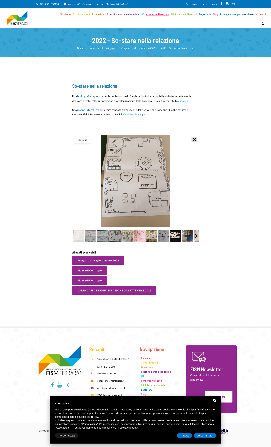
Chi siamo (65, 14)
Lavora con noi (209, 3)
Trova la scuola (81, 14)
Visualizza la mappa (134, 114)
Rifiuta (185, 435)
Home (80, 47)
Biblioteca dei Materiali (184, 14)
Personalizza (67, 435)
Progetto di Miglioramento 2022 (98, 260)
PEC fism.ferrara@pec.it (110, 395)
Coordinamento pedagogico (123, 14)
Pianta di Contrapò (89, 270)
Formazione (98, 14)
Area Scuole (192, 3)
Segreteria (205, 14)
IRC (142, 14)
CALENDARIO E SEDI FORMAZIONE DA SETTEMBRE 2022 (114, 290)
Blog (215, 14)
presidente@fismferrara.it (111, 387)
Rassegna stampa (230, 14)
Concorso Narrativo (157, 14)
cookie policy (89, 417)
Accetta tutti (205, 435)
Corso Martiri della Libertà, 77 (114, 3)
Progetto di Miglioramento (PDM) (139, 47)
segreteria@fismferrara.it (80, 3)
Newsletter (248, 14)
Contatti (261, 14)
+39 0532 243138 (49, 3)
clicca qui (183, 100)
